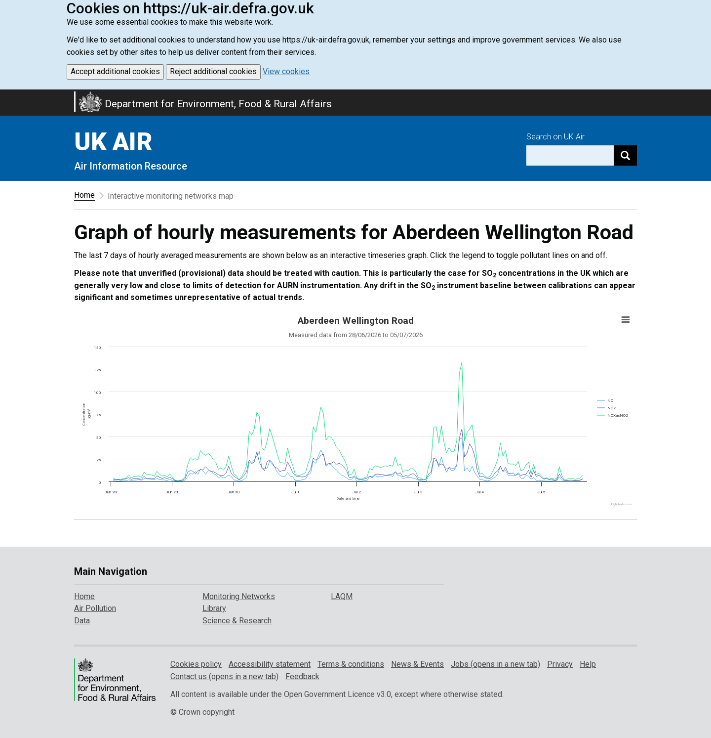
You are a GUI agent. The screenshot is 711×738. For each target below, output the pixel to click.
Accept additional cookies (115, 71)
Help (588, 664)
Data (82, 620)
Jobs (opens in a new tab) (495, 664)
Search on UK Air (555, 136)
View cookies (286, 71)
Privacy (560, 664)
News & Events (417, 664)
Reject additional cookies (213, 71)
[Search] (625, 155)
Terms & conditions (350, 664)
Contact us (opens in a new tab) (224, 676)
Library (214, 608)
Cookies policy (196, 664)
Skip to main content (6, 95)
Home (84, 195)
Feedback (302, 676)
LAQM (342, 596)
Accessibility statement (270, 664)
